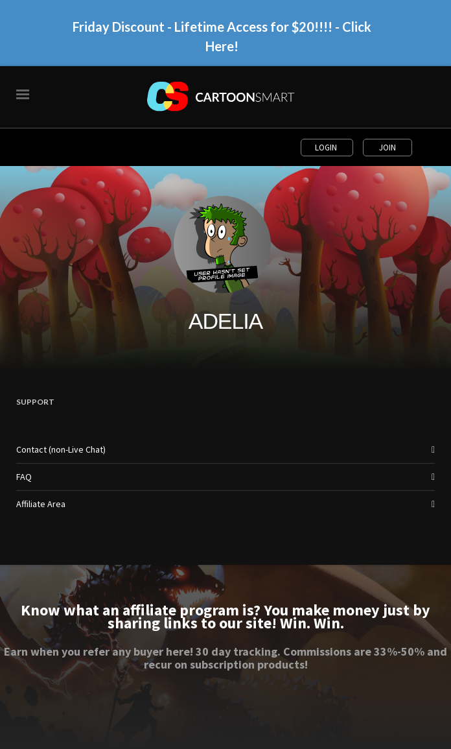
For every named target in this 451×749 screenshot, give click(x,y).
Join (387, 147)
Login (327, 147)
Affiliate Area (40, 504)
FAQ (24, 476)
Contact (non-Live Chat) (61, 449)
